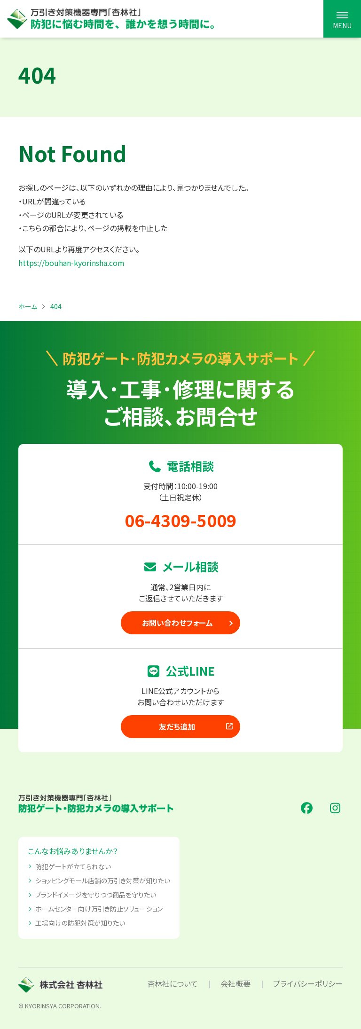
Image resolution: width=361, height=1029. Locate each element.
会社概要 (235, 983)
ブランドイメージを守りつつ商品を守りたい (95, 894)
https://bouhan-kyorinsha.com (71, 262)
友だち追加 (196, 726)
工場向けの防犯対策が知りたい (80, 923)
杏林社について (172, 983)
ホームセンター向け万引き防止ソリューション (99, 908)
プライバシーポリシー (308, 983)
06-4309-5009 (180, 520)
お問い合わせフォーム (177, 622)
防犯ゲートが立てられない (73, 866)
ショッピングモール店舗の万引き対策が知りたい (102, 880)
